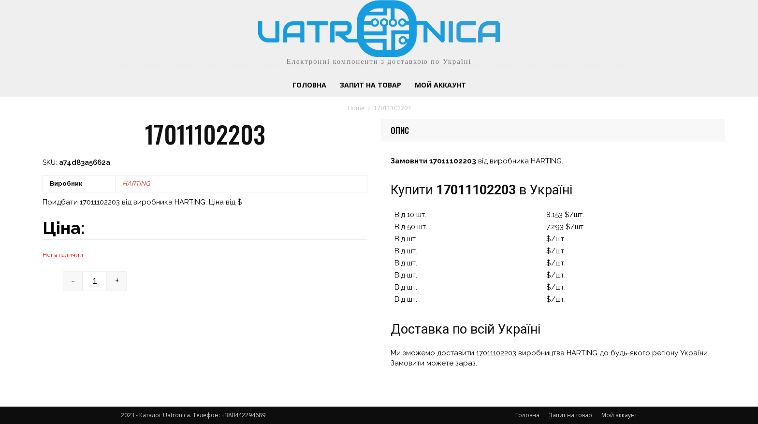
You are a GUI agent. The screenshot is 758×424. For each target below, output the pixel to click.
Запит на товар (570, 415)
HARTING (136, 183)
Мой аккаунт (619, 415)
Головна (527, 415)
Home (356, 108)
